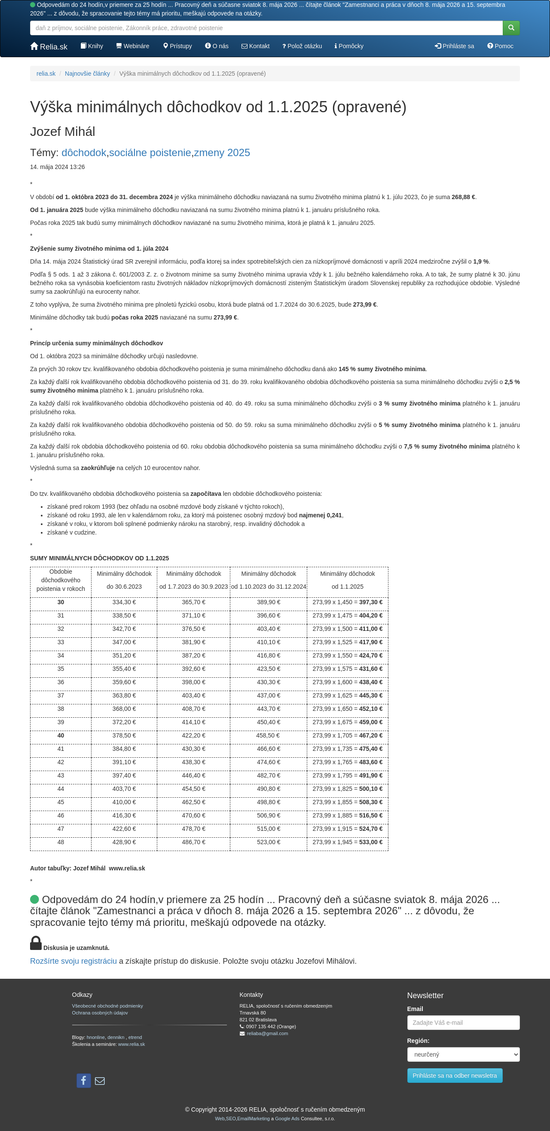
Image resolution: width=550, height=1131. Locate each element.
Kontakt (255, 46)
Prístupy (177, 46)
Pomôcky (349, 46)
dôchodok (83, 152)
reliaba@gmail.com (267, 1033)
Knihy (91, 46)
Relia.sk (48, 46)
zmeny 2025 (222, 152)
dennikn (116, 1037)
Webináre (133, 46)
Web (219, 1118)
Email (415, 1008)
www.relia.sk (131, 1044)
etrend (135, 1037)
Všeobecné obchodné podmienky (107, 1005)
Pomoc (500, 46)
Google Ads (287, 1118)
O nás (217, 46)
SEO (231, 1118)
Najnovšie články (87, 73)
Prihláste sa (454, 46)
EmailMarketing (253, 1118)
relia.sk (46, 73)
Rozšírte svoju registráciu (73, 961)
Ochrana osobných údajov (100, 1012)
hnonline (96, 1037)
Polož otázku (302, 46)
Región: (418, 1040)
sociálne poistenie (150, 152)
